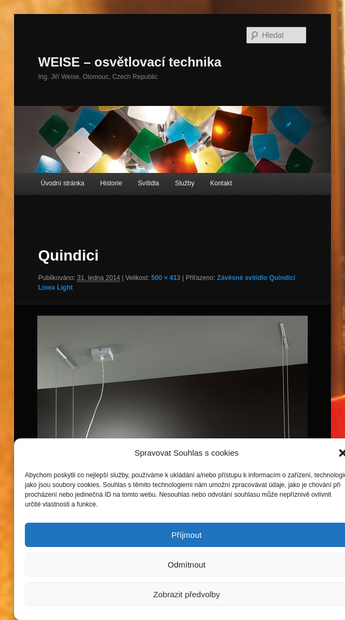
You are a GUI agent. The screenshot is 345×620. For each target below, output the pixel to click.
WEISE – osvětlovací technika (130, 62)
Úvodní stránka (62, 183)
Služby (184, 183)
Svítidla (148, 183)
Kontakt (221, 183)
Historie (111, 183)
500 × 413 (166, 278)
